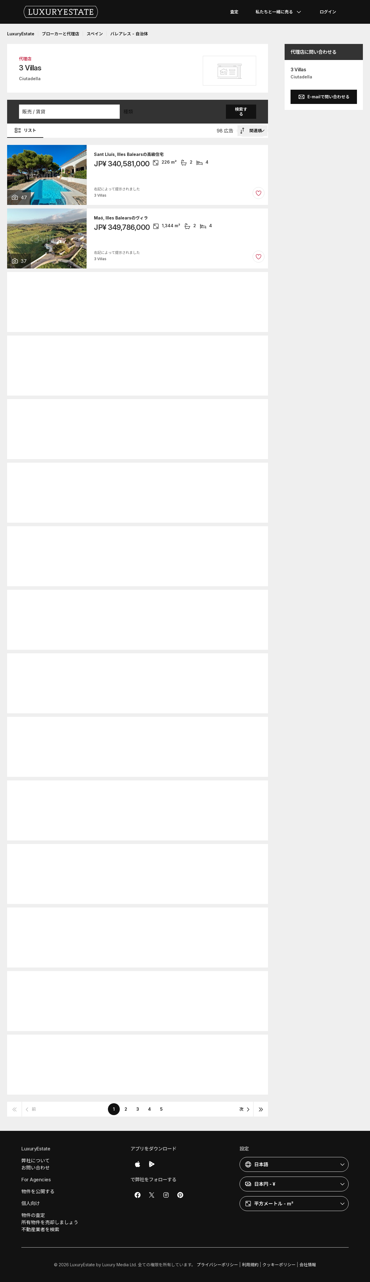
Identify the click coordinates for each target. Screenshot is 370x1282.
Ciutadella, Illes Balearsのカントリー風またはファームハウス (154, 472)
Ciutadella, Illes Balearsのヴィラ (127, 662)
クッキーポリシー (279, 1264)
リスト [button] (25, 130)
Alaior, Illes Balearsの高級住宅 (124, 345)
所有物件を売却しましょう (49, 1222)
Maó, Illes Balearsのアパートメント (129, 790)
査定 (234, 11)
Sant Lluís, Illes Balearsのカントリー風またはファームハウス (153, 408)
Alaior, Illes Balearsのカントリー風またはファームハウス (149, 281)
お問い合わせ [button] (35, 1168)
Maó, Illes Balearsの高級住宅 (123, 917)
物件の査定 (33, 1215)
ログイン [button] (328, 11)
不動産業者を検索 (40, 1229)
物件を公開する (38, 1191)
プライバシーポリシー (217, 1264)
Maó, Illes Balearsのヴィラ (121, 218)
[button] (69, 112)
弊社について (35, 1161)
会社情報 (307, 1264)
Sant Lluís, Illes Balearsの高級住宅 (129, 154)
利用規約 (250, 1264)
